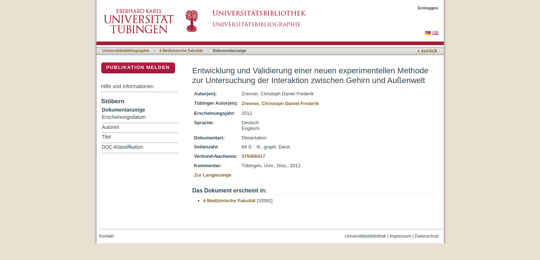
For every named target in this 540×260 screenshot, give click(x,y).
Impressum (400, 236)
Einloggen (428, 7)
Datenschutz (427, 236)
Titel (106, 137)
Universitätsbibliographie (126, 50)
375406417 (253, 156)
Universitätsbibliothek (365, 236)
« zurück (427, 50)
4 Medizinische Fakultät (181, 50)
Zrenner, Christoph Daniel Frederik (280, 103)
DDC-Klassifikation (122, 147)
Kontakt (106, 236)
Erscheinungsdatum (124, 117)
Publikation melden (138, 67)
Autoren (110, 127)
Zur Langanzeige (212, 175)
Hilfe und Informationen (127, 86)
